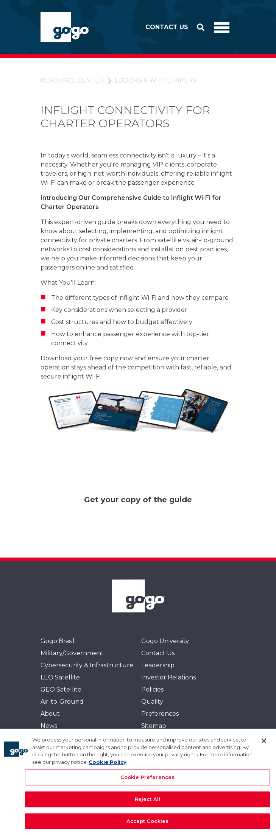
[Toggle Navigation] (222, 27)
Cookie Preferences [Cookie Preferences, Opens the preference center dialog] (147, 781)
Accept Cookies (147, 825)
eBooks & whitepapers (155, 80)
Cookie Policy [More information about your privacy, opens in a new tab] (107, 766)
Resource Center (72, 80)
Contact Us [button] (166, 27)
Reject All (147, 803)
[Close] (264, 745)
